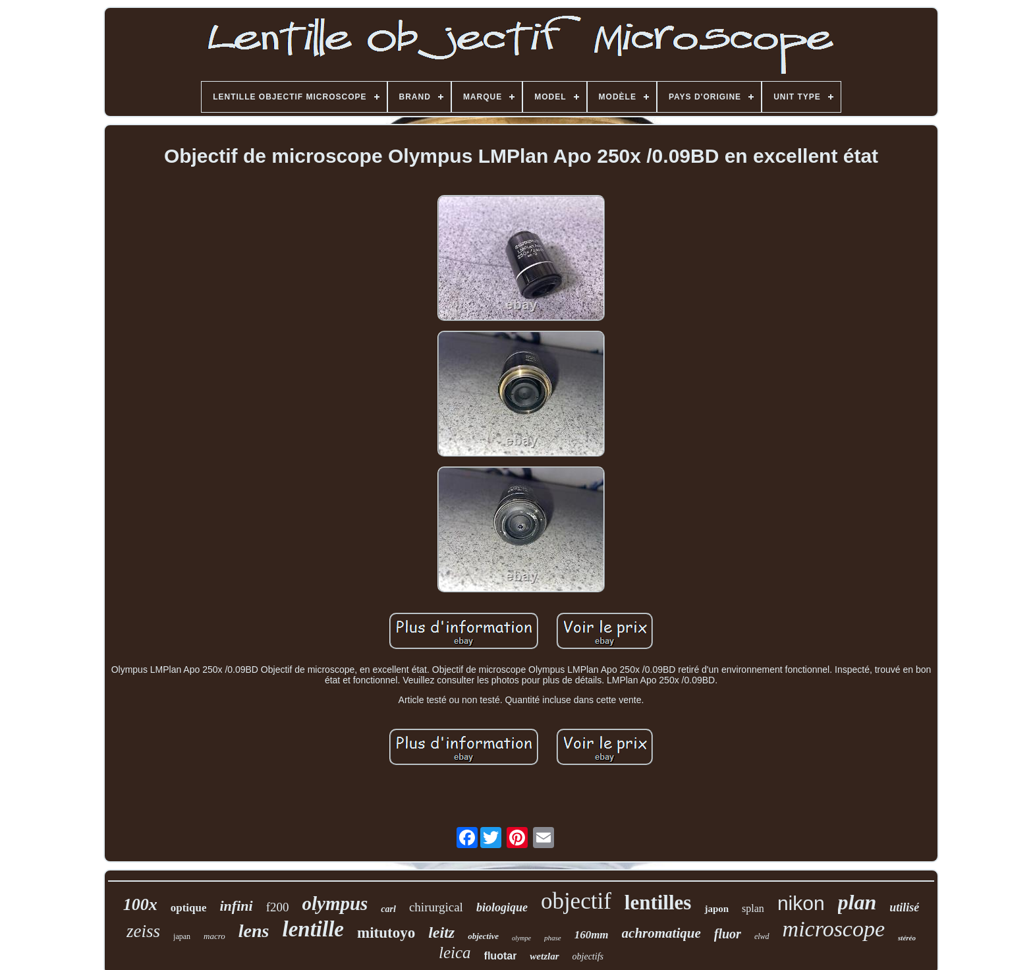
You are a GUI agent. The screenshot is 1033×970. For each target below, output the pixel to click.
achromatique (661, 933)
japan (181, 936)
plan (857, 902)
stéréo (907, 938)
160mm (591, 934)
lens (253, 931)
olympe (521, 938)
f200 (277, 907)
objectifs (587, 956)
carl (388, 909)
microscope (834, 929)
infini (235, 906)
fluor (727, 934)
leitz (441, 932)
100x (140, 904)
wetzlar (544, 956)
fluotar (500, 955)
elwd (761, 936)
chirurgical (436, 907)
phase (552, 938)
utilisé (904, 907)
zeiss (143, 931)
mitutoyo (386, 933)
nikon (801, 903)
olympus (335, 903)
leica (455, 952)
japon (716, 908)
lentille (313, 929)
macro (214, 936)
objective (483, 936)
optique (189, 907)
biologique (502, 907)
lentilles (658, 902)
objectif (576, 901)
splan (753, 908)
